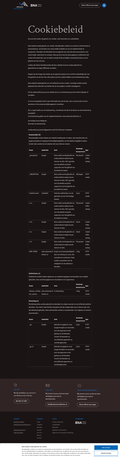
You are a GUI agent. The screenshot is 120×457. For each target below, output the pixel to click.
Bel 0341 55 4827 (19, 422)
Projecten (39, 424)
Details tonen (90, 453)
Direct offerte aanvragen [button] (87, 404)
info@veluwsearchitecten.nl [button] (57, 404)
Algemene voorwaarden (59, 430)
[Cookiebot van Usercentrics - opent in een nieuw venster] (11, 453)
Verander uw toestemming (36, 124)
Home (38, 422)
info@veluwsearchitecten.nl (22, 424)
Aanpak (39, 430)
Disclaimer (55, 427)
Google (44, 155)
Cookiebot (68, 130)
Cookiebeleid (56, 424)
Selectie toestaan (106, 440)
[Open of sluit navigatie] (104, 5)
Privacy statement (57, 422)
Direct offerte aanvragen (89, 5)
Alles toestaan (106, 435)
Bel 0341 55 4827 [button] (21, 401)
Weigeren (106, 446)
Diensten (39, 427)
